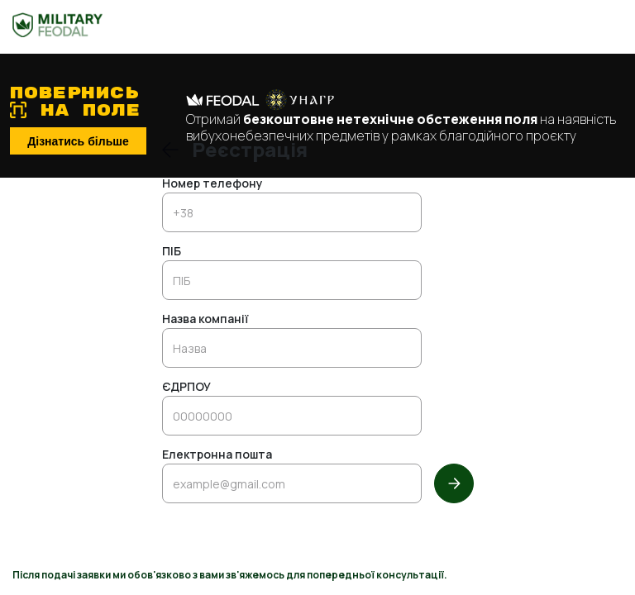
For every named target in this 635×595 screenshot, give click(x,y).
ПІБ (171, 252)
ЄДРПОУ (186, 387)
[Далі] (454, 483)
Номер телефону (212, 184)
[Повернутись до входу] (170, 149)
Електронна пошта (217, 455)
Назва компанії (205, 319)
